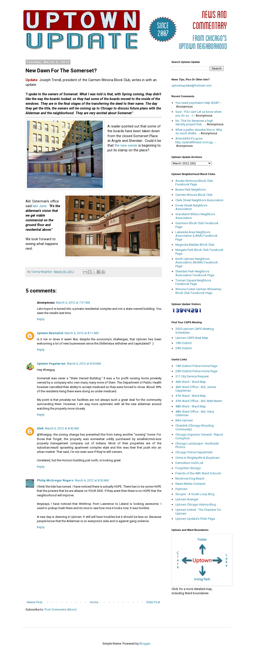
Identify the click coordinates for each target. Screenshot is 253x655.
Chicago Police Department (194, 452)
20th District (183, 348)
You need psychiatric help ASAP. (197, 103)
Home (94, 602)
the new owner (126, 145)
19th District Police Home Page (196, 366)
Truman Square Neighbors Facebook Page (193, 282)
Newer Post (34, 602)
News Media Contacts (190, 483)
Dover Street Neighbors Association (191, 207)
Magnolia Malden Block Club (194, 244)
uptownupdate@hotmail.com (192, 85)
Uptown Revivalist (50, 333)
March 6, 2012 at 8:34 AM (84, 363)
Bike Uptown (184, 420)
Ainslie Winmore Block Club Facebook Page (194, 182)
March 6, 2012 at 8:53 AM (92, 480)
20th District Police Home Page (196, 371)
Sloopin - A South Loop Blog (194, 494)
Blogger (144, 643)
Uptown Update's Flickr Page (195, 518)
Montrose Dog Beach (189, 478)
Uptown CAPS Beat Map (191, 338)
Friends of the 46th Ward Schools (198, 473)
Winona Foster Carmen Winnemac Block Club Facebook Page (198, 291)
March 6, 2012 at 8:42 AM (62, 428)
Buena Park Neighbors (190, 189)
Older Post (153, 602)
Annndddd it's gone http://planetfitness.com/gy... (195, 140)
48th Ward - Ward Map (190, 406)
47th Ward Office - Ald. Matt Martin (198, 401)
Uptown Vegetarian (51, 363)
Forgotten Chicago (188, 468)
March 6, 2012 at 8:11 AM (81, 333)
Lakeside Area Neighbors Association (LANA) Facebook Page (196, 235)
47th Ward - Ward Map (190, 395)
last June (40, 206)
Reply (40, 319)
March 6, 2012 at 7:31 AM (73, 302)
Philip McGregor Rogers (55, 480)
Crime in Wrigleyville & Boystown (197, 457)
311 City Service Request (192, 376)
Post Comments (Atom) (60, 609)
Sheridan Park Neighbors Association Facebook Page (194, 273)
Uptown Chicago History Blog (195, 504)
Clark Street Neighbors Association (199, 200)
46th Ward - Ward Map (190, 382)
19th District (183, 343)
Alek (40, 428)
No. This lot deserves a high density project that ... (194, 122)
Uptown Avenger (186, 499)
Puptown (181, 489)
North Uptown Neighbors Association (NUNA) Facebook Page (196, 262)
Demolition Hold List (189, 463)
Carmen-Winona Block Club (194, 194)
